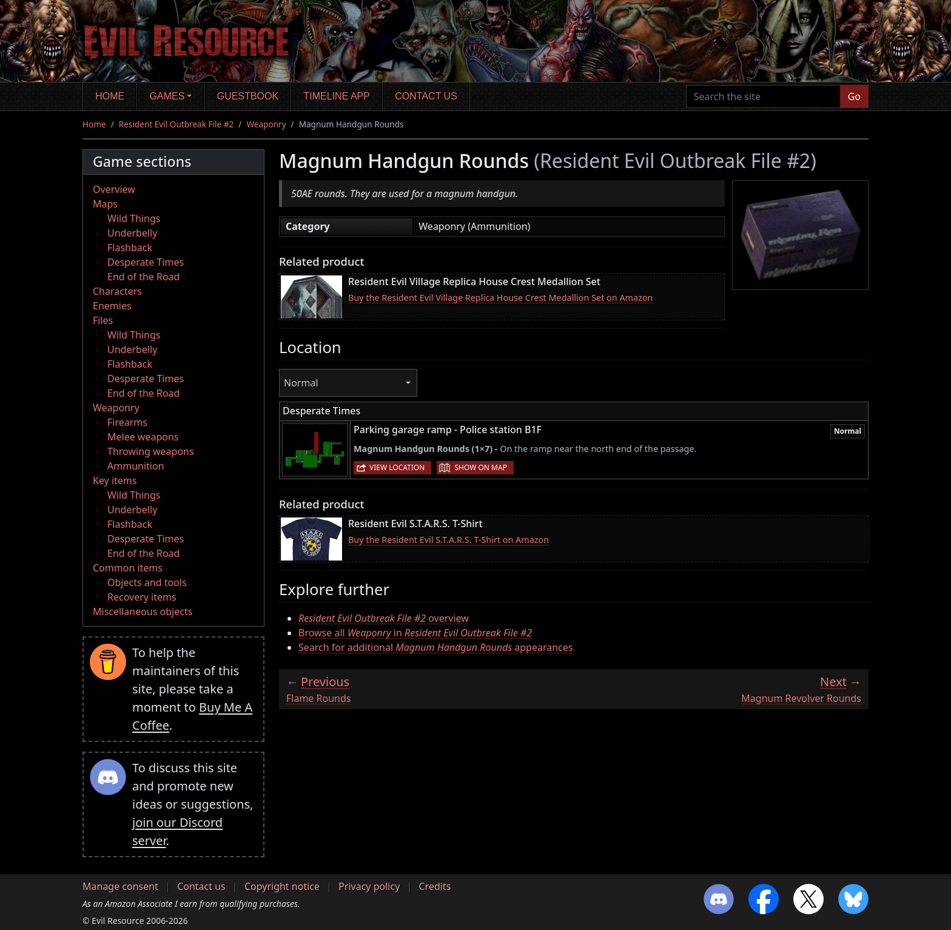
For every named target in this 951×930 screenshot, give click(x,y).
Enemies (112, 305)
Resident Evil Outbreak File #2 (176, 124)
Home (109, 96)
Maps (105, 204)
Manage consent (120, 886)
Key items (114, 480)
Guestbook (247, 96)
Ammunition (135, 466)
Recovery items (141, 597)
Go (854, 96)
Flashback (129, 247)
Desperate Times (145, 262)
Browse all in (415, 632)
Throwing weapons (150, 451)
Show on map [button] (480, 467)
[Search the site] (763, 96)
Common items (128, 568)
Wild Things (133, 218)
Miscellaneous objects (142, 611)
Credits (434, 886)
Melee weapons (143, 436)
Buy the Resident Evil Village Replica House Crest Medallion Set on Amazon (500, 297)
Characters (117, 291)
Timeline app (337, 96)
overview (383, 618)
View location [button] (397, 467)
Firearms (127, 422)
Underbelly (132, 233)
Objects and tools (147, 582)
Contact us (426, 96)
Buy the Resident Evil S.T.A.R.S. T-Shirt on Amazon (448, 539)
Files (103, 320)
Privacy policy (369, 886)
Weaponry (266, 124)
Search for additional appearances (435, 647)
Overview (114, 189)
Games (167, 96)
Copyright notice (282, 886)
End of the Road (143, 276)
